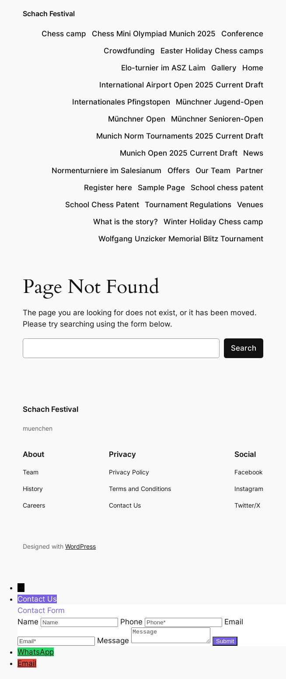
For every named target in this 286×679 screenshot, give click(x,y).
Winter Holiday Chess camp (213, 221)
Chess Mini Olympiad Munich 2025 (154, 33)
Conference (242, 33)
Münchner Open (136, 119)
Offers (178, 170)
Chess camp (64, 33)
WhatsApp (35, 654)
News (253, 153)
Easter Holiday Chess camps (211, 50)
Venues (250, 204)
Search (243, 348)
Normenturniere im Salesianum (106, 170)
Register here (108, 187)
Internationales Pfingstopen (121, 101)
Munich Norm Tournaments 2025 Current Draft (179, 136)
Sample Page (161, 187)
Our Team (212, 170)
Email (26, 666)
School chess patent (227, 187)
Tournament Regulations (188, 204)
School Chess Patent (102, 204)
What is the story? (125, 221)
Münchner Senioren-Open (217, 119)
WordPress (80, 546)
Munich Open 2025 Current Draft (178, 153)
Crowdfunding (129, 50)
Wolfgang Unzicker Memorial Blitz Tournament (180, 238)
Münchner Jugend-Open (219, 101)
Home (252, 67)
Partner (249, 170)
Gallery (224, 67)
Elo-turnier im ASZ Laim (163, 67)
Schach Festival (49, 14)
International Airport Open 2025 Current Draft (181, 84)
